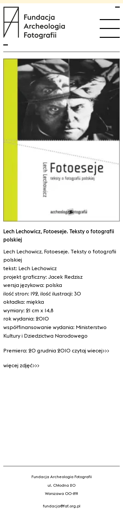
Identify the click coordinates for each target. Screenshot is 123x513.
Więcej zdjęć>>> (21, 365)
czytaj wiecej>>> (90, 350)
